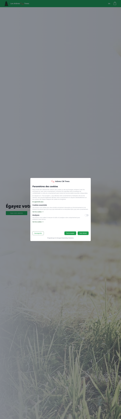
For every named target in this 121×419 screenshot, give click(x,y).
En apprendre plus (37, 202)
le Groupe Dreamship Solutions (64, 238)
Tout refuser (83, 233)
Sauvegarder (38, 233)
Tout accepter (70, 233)
